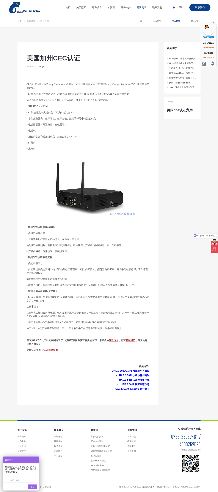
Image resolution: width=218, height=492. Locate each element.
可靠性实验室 (97, 441)
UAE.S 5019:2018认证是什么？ (132, 389)
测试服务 (58, 436)
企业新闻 (157, 21)
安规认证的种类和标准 (179, 82)
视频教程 (131, 441)
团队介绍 (21, 446)
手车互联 (58, 456)
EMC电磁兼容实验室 (100, 470)
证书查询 (131, 451)
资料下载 (131, 446)
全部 (140, 21)
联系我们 (200, 7)
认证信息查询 (50, 350)
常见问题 (131, 436)
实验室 (111, 7)
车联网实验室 (97, 436)
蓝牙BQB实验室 (98, 460)
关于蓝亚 (81, 7)
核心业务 (21, 441)
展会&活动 (196, 21)
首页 (68, 7)
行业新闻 (44, 21)
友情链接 (46, 487)
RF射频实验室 (97, 465)
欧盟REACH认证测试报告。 (182, 73)
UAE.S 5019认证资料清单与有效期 (130, 371)
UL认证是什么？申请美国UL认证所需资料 (183, 63)
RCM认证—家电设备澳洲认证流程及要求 (183, 58)
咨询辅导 (58, 451)
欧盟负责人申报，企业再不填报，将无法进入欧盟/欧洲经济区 (183, 78)
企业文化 (21, 451)
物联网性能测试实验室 (101, 451)
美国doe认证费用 (180, 110)
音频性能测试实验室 (100, 446)
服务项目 (97, 7)
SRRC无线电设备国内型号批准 (183, 87)
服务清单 (58, 446)
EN (180, 7)
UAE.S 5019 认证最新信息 (135, 384)
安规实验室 (96, 456)
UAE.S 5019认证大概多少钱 (134, 380)
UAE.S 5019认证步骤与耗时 (134, 375)
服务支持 (126, 7)
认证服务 (58, 441)
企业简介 (21, 436)
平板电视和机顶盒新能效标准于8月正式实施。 (183, 68)
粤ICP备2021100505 (191, 487)
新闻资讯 (141, 7)
